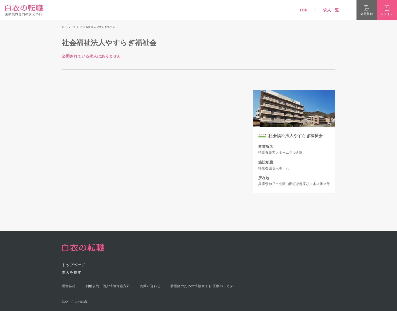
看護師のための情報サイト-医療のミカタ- (202, 286)
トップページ (73, 265)
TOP (303, 10)
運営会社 (68, 286)
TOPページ (68, 27)
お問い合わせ (150, 286)
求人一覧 (331, 10)
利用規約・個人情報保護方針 (108, 286)
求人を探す (72, 272)
